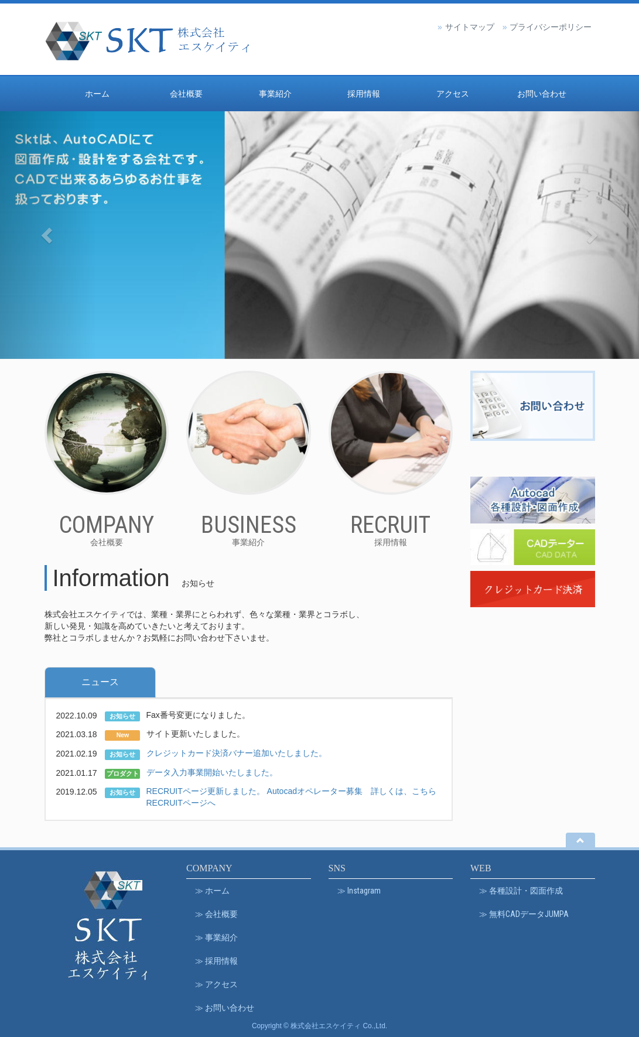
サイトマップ (469, 27)
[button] (48, 235)
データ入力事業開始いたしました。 (212, 772)
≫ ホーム (212, 890)
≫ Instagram (359, 890)
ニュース (100, 682)
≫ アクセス (216, 984)
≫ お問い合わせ (224, 1007)
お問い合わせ (541, 93)
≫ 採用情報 (216, 961)
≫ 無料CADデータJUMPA (524, 914)
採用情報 (363, 93)
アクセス (452, 93)
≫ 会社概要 (216, 914)
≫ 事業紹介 (216, 937)
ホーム (97, 93)
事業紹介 (275, 93)
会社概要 (186, 93)
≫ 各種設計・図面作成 (521, 890)
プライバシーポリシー (551, 27)
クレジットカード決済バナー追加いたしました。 (236, 753)
